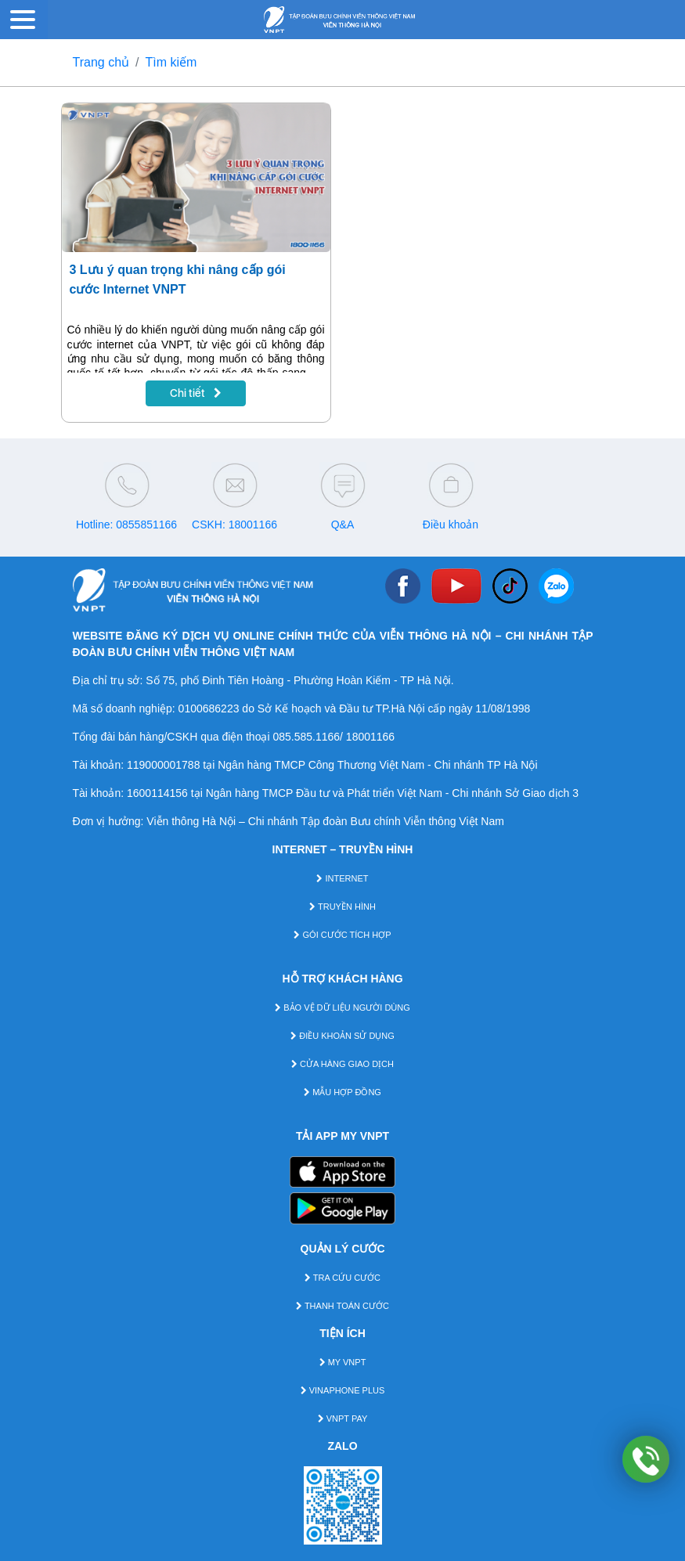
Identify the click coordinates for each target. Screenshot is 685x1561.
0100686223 (209, 708)
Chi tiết (196, 393)
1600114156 (157, 793)
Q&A (343, 524)
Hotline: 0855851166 (126, 524)
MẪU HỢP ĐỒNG (342, 1092)
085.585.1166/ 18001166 (333, 736)
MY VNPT (342, 1362)
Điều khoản (450, 524)
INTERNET (342, 878)
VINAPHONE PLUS (343, 1390)
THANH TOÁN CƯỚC (342, 1305)
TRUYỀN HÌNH (342, 906)
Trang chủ (101, 62)
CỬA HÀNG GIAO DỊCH (342, 1064)
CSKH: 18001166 (234, 524)
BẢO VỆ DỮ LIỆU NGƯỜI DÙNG (342, 1007)
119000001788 (163, 765)
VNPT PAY (343, 1418)
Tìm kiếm (171, 62)
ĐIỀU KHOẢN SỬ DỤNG (342, 1035)
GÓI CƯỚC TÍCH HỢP (342, 934)
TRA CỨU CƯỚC (342, 1277)
